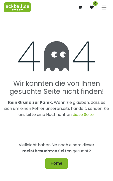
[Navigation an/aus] (104, 7)
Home (56, 163)
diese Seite (83, 114)
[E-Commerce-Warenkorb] (80, 7)
